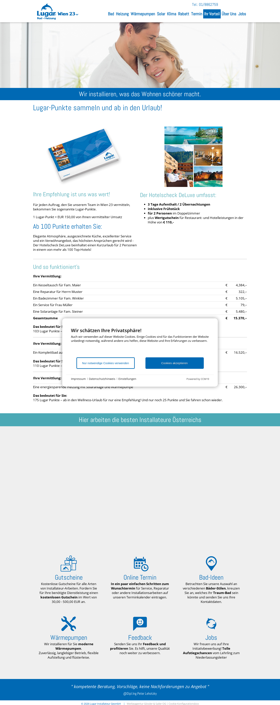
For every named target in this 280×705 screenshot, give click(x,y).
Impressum (78, 379)
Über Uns (229, 13)
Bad (111, 13)
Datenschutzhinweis (102, 379)
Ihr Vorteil (212, 13)
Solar (161, 13)
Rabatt (183, 13)
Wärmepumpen (143, 13)
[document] (140, 342)
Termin (196, 13)
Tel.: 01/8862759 (205, 4)
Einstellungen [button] (127, 379)
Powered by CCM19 (197, 379)
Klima (171, 13)
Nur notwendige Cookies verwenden (105, 363)
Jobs (242, 13)
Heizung (122, 13)
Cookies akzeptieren (174, 363)
